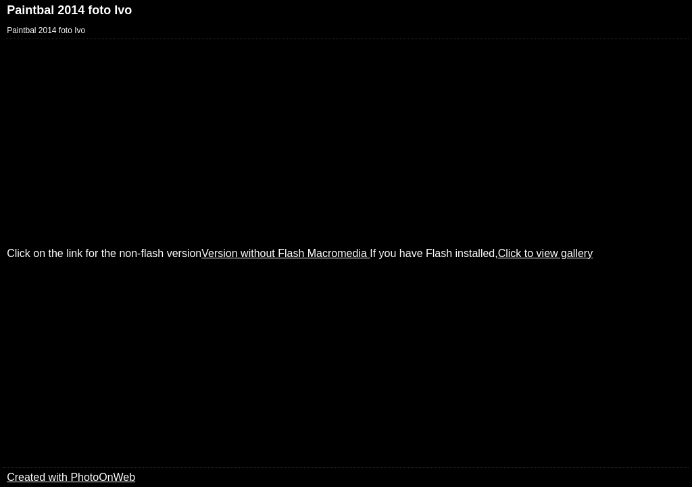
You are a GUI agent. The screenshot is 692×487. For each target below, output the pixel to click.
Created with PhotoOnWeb (71, 477)
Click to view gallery (545, 253)
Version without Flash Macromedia (285, 253)
